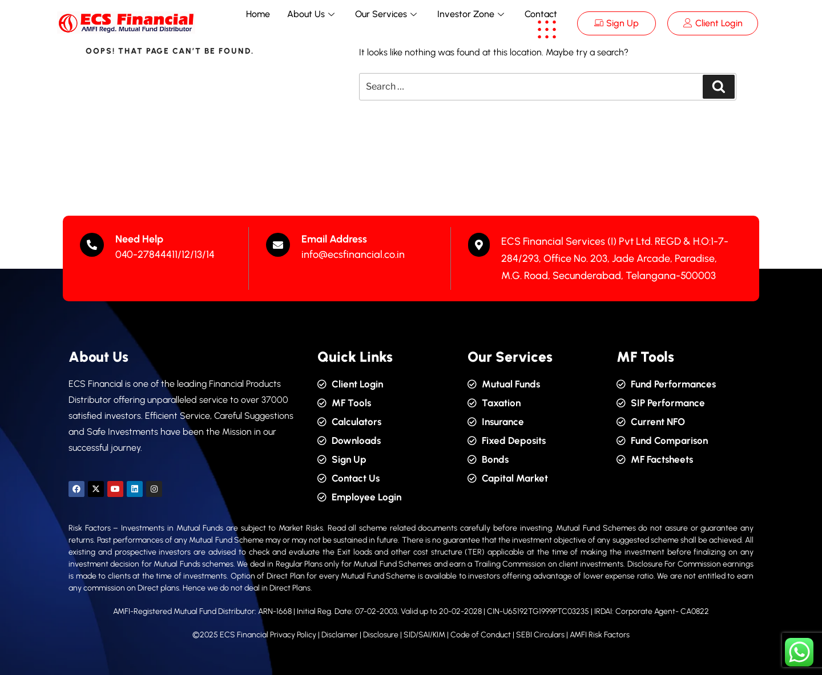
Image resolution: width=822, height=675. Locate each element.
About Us (311, 14)
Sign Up (616, 23)
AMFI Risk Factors (600, 635)
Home (258, 14)
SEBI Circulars (540, 635)
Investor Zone (470, 14)
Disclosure (380, 635)
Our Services (386, 14)
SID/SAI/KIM (424, 635)
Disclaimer (340, 635)
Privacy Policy (293, 635)
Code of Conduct (480, 635)
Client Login (713, 23)
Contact (541, 14)
